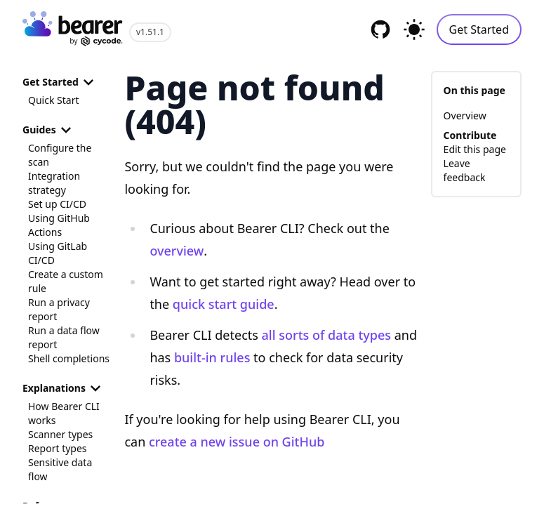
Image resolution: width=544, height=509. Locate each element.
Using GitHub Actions (59, 225)
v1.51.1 (150, 32)
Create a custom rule (65, 281)
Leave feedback (465, 170)
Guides (49, 130)
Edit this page (475, 149)
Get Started (479, 29)
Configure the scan (59, 154)
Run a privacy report (59, 309)
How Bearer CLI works (64, 413)
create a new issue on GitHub (236, 441)
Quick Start (53, 100)
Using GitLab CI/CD (57, 253)
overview (177, 250)
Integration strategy (54, 183)
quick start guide (223, 304)
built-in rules (212, 357)
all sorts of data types (326, 334)
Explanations (63, 388)
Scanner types (60, 434)
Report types (57, 448)
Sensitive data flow (60, 469)
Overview (465, 115)
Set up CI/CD (57, 204)
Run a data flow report (64, 337)
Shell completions (69, 358)
